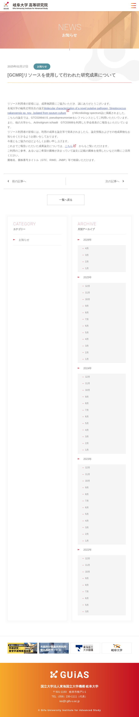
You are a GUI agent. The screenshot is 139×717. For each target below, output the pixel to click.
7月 (87, 319)
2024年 (87, 368)
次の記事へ (112, 181)
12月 (87, 286)
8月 (87, 312)
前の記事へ (19, 181)
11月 (87, 292)
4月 (87, 248)
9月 (87, 306)
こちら (69, 146)
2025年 (87, 277)
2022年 (87, 549)
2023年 (87, 458)
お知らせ (24, 239)
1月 (87, 268)
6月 (87, 326)
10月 (87, 299)
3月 (87, 255)
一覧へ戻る (65, 199)
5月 (87, 332)
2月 (87, 261)
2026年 (87, 239)
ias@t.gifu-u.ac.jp (69, 701)
